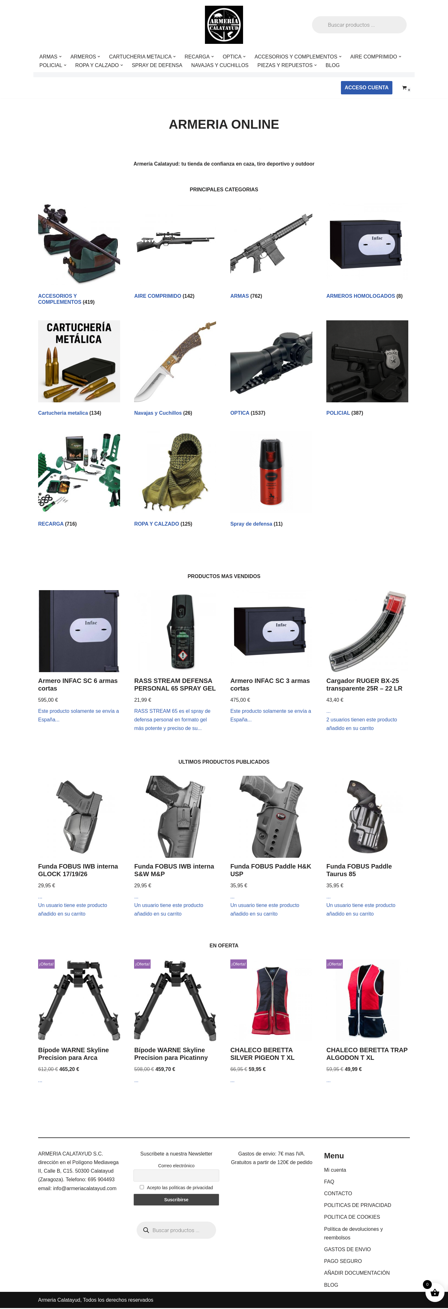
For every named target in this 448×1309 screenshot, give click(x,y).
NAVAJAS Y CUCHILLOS (220, 65)
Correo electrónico (176, 1166)
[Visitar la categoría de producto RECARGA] (79, 481)
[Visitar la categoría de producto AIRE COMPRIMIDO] (175, 252)
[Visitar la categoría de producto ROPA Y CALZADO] (175, 481)
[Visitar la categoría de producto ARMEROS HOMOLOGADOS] (367, 252)
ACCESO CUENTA (367, 87)
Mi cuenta (335, 1171)
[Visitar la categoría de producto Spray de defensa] (271, 481)
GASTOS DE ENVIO (347, 1250)
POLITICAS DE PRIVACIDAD (357, 1206)
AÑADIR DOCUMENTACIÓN (357, 1274)
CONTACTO (338, 1194)
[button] (60, 56)
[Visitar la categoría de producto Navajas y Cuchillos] (175, 369)
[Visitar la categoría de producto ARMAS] (271, 252)
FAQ (329, 1182)
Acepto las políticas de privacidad (176, 1188)
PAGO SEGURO (343, 1262)
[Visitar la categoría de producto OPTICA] (271, 369)
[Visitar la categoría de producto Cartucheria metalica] (79, 369)
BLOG (334, 65)
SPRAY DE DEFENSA (157, 65)
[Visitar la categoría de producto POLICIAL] (367, 369)
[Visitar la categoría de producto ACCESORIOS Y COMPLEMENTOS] (79, 255)
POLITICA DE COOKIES (352, 1218)
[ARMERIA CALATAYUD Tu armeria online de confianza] (224, 25)
